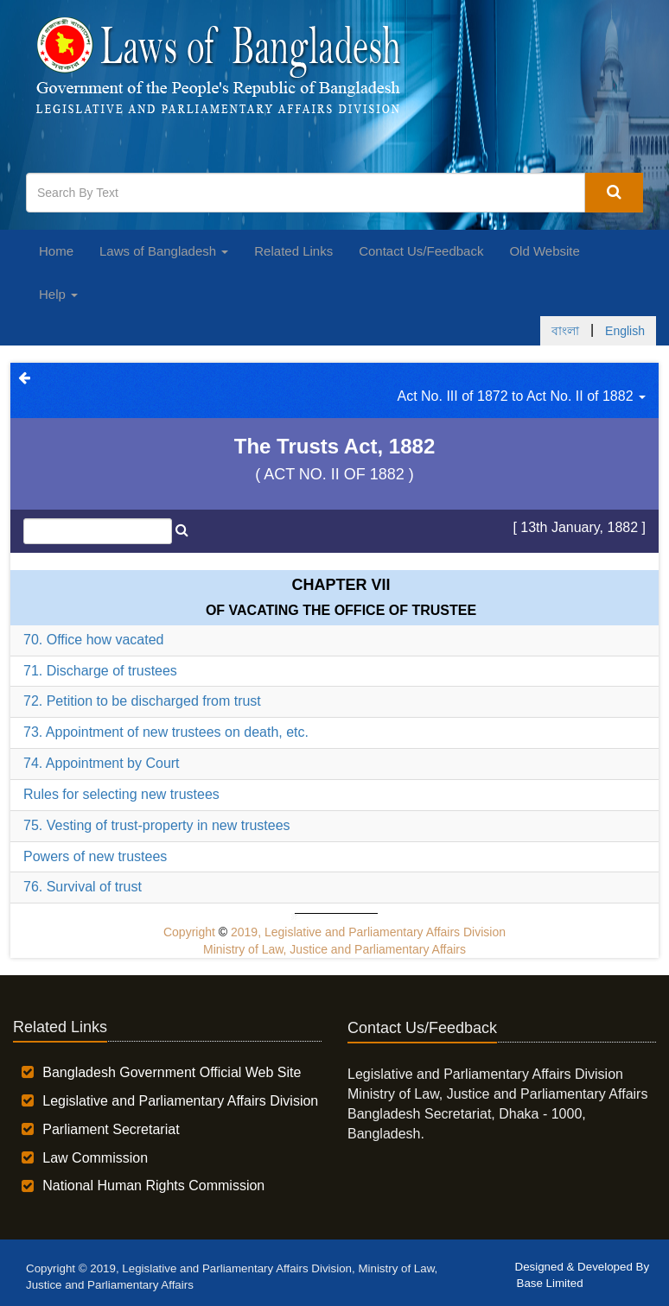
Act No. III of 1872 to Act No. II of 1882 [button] (522, 396)
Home (56, 251)
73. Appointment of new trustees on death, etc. (166, 732)
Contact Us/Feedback (421, 251)
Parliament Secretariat (110, 1129)
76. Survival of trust (82, 886)
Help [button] (58, 294)
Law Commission (95, 1158)
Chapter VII (340, 584)
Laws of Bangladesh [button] (163, 251)
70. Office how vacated (93, 639)
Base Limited (550, 1283)
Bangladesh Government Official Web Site (171, 1072)
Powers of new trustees (95, 856)
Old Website (544, 251)
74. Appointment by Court (101, 763)
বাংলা (565, 331)
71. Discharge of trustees (100, 670)
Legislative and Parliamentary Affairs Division (180, 1101)
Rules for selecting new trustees (121, 794)
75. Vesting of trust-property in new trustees (156, 825)
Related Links (293, 251)
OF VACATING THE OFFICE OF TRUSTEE (341, 610)
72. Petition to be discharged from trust (142, 701)
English (625, 331)
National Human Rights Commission (153, 1185)
